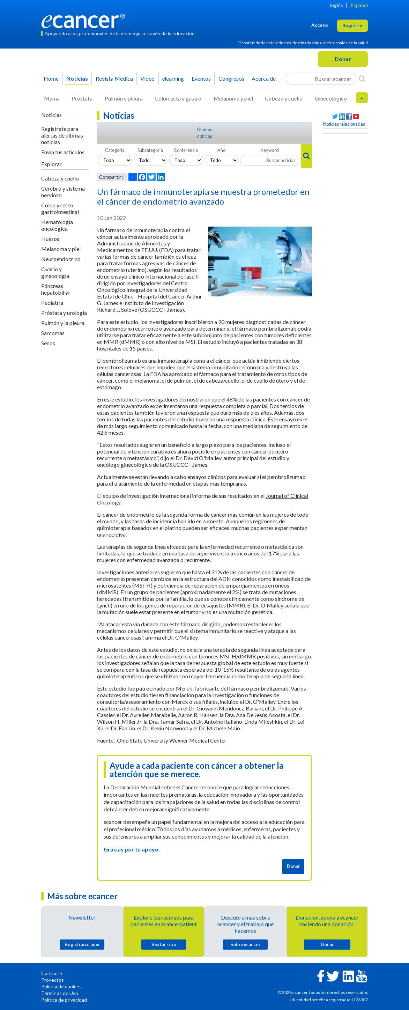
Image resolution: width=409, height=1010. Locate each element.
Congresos (231, 78)
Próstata (82, 98)
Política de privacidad (64, 1000)
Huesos (50, 238)
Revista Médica (114, 78)
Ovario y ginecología (55, 272)
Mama (52, 98)
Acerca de (264, 78)
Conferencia (186, 150)
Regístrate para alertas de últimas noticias (62, 135)
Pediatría (52, 302)
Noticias (77, 78)
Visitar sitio (163, 944)
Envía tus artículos (62, 152)
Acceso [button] (319, 25)
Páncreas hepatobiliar (55, 289)
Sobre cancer (245, 944)
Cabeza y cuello (284, 98)
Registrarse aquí (82, 944)
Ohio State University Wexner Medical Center (171, 740)
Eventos (201, 78)
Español (359, 5)
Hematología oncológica (57, 225)
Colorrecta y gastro (178, 98)
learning (173, 78)
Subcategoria (150, 150)
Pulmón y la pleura (62, 322)
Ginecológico (331, 98)
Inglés (336, 5)
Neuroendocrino (61, 259)
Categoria (115, 150)
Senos (48, 343)
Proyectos (52, 980)
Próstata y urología (64, 312)
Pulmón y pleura (124, 98)
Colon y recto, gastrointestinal (60, 208)
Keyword (270, 150)
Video (147, 78)
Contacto (51, 973)
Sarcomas (53, 333)
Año (221, 150)
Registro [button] (352, 25)
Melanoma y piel (233, 98)
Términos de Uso (59, 993)
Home (51, 78)
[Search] (362, 78)
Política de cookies (61, 986)
